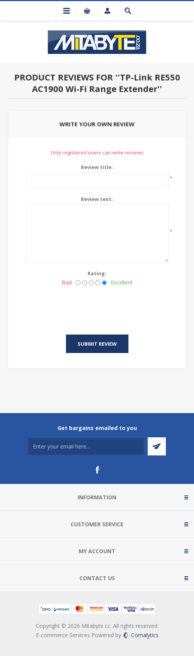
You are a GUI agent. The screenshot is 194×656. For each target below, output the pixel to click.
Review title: (97, 167)
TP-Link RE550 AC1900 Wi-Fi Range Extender (106, 82)
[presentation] (97, 308)
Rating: (97, 273)
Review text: (97, 199)
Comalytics (141, 635)
